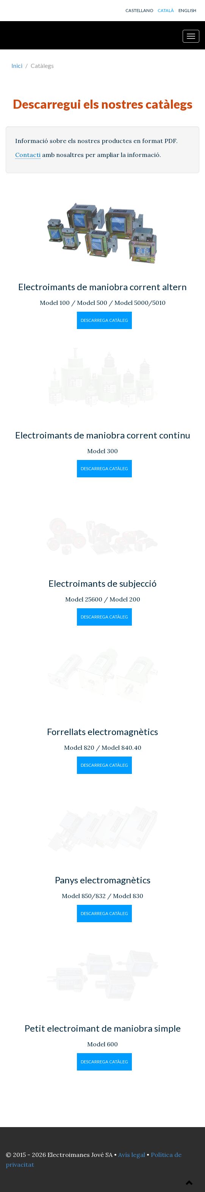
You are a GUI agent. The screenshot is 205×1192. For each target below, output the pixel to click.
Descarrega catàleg (104, 320)
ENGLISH (187, 10)
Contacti (28, 154)
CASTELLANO (139, 10)
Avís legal (131, 1154)
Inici (16, 65)
